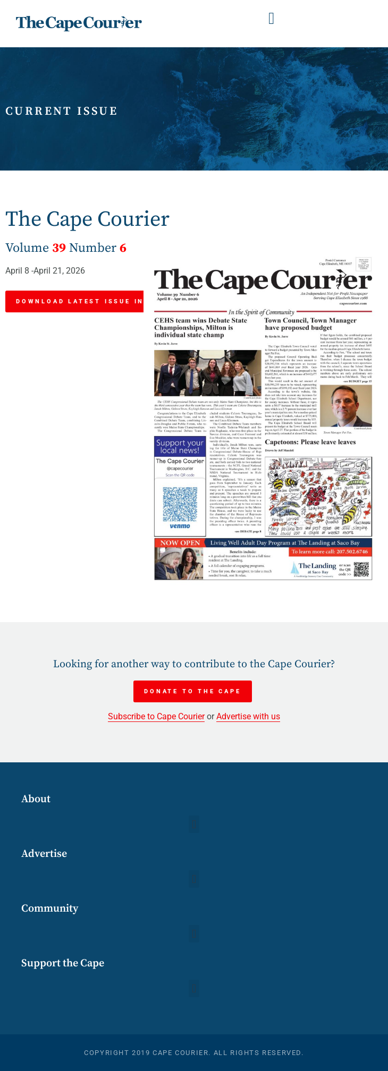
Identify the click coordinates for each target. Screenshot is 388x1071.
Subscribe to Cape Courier (156, 716)
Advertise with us (248, 716)
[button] (272, 18)
